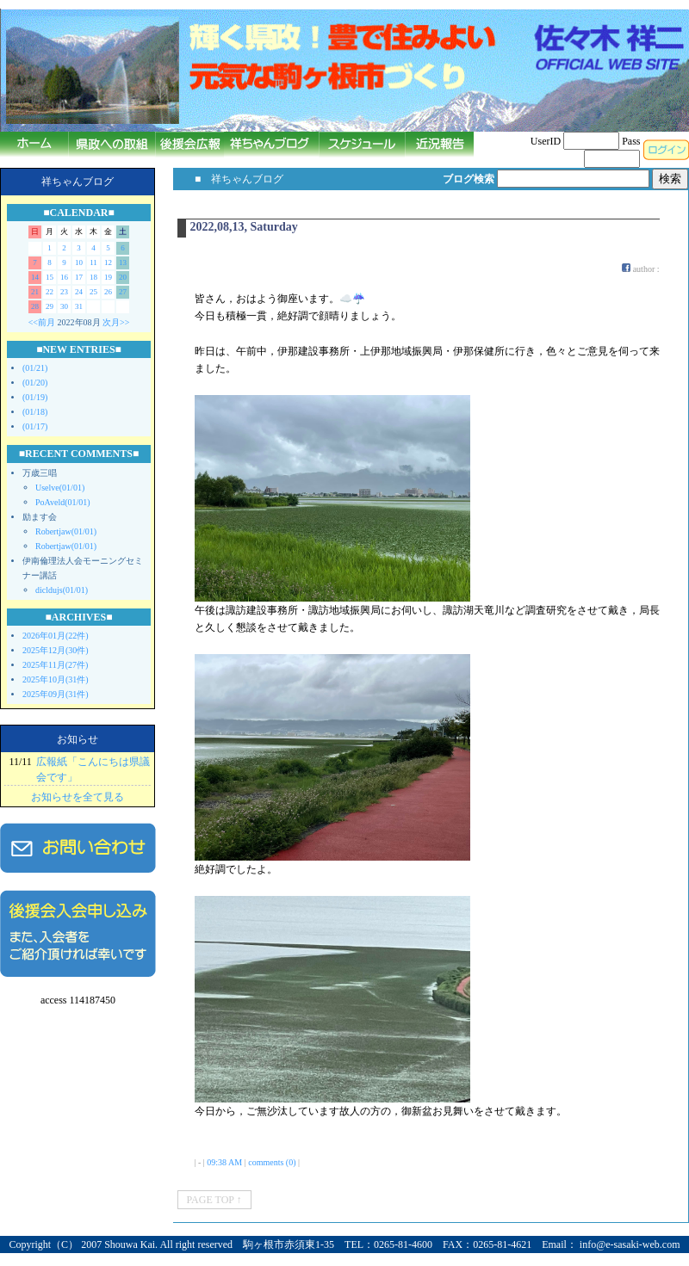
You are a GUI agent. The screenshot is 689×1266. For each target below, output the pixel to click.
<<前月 (41, 322)
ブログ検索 (468, 179)
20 (123, 277)
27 (123, 291)
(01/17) (34, 426)
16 (64, 277)
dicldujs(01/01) (61, 590)
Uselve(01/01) (59, 487)
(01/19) (34, 397)
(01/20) (34, 382)
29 (49, 306)
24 (79, 291)
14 (35, 277)
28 (35, 306)
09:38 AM (224, 1162)
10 (79, 262)
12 (108, 262)
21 (35, 291)
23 (64, 291)
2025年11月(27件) (55, 665)
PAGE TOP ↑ (214, 1200)
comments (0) (271, 1162)
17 (79, 277)
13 (123, 262)
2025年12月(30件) (55, 650)
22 (49, 291)
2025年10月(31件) (55, 679)
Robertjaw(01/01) (65, 531)
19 (108, 277)
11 (93, 262)
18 (93, 277)
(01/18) (34, 412)
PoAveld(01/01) (62, 502)
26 (108, 291)
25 (93, 291)
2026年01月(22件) (55, 635)
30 (64, 306)
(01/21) (34, 368)
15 (49, 277)
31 (79, 306)
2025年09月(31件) (55, 694)
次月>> (115, 322)
